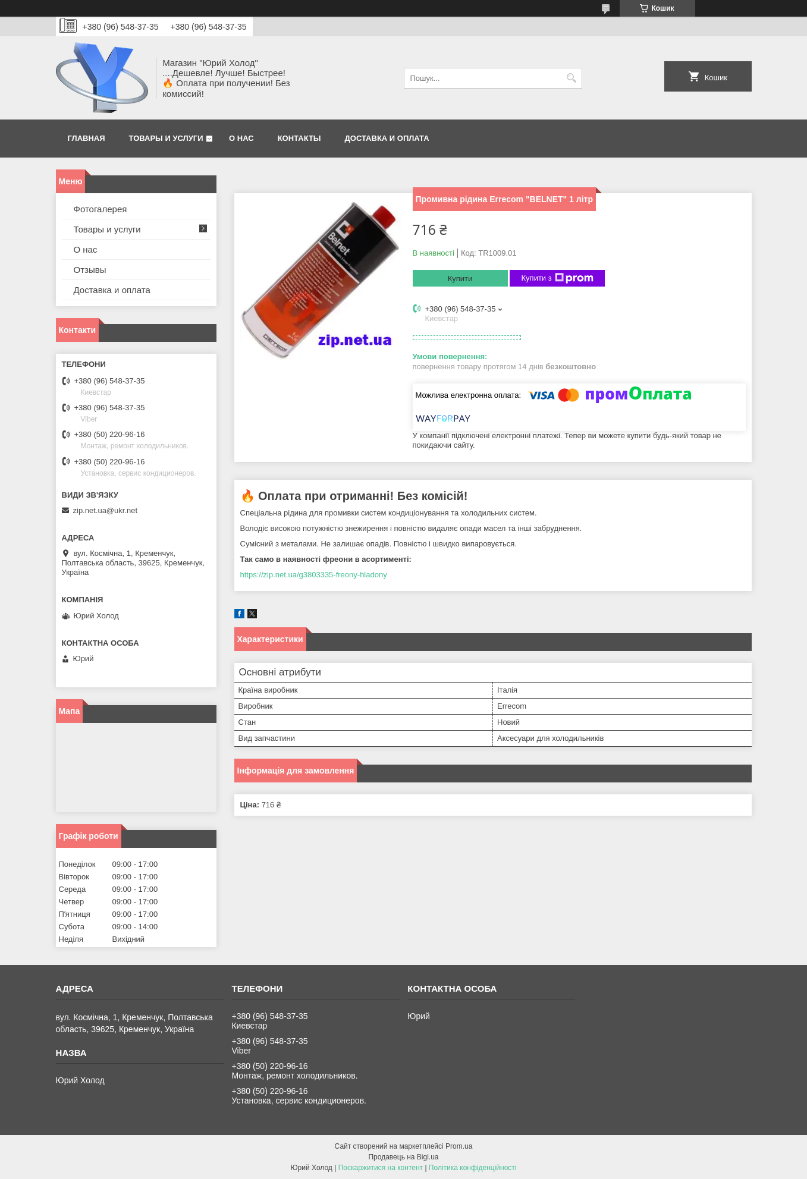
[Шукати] (571, 78)
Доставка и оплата (387, 138)
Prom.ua (458, 1146)
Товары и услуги (166, 138)
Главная (86, 138)
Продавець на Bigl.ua (403, 1157)
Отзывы (90, 270)
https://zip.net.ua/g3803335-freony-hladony (313, 574)
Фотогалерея (100, 209)
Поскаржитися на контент (380, 1168)
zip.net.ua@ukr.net (105, 510)
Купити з (558, 278)
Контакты (299, 138)
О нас (241, 138)
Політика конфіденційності (473, 1168)
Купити (460, 278)
